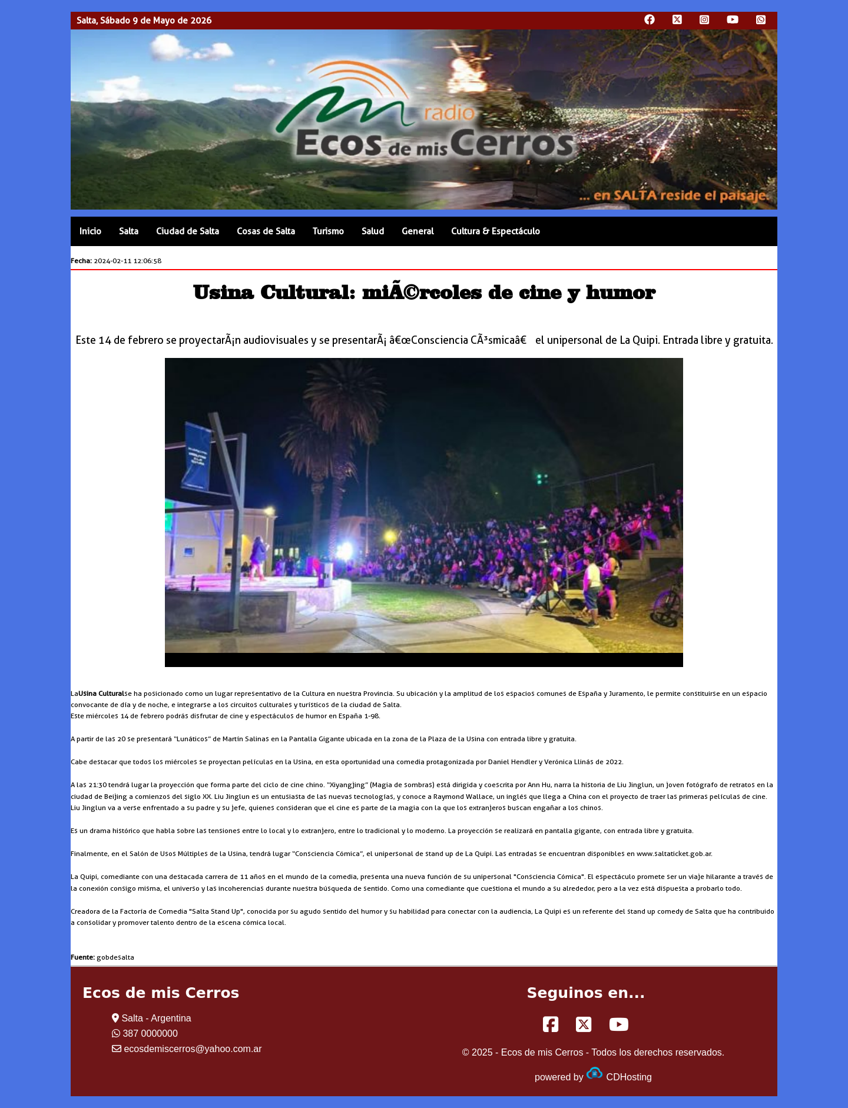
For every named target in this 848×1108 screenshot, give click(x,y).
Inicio (90, 231)
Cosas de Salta (266, 231)
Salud (373, 231)
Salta (128, 231)
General (417, 231)
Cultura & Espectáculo (495, 231)
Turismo (328, 231)
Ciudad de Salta (187, 231)
